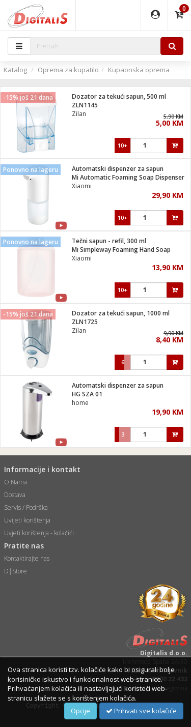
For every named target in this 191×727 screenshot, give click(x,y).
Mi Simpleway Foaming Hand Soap (121, 249)
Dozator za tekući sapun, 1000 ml (121, 313)
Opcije (80, 710)
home (80, 402)
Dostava (14, 494)
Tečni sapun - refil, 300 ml (109, 241)
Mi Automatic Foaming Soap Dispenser (128, 177)
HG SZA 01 (87, 394)
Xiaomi (82, 186)
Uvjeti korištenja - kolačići (39, 533)
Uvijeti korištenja (27, 520)
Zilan (79, 113)
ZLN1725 (85, 321)
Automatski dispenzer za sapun (117, 168)
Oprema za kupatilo (68, 69)
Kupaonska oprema (139, 69)
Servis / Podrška (26, 507)
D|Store (15, 571)
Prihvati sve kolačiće (141, 710)
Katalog (15, 69)
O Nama (15, 482)
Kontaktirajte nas (26, 558)
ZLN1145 (85, 105)
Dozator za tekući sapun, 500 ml (119, 96)
